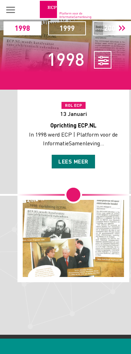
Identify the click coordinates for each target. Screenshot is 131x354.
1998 (22, 28)
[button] (10, 10)
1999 (67, 28)
